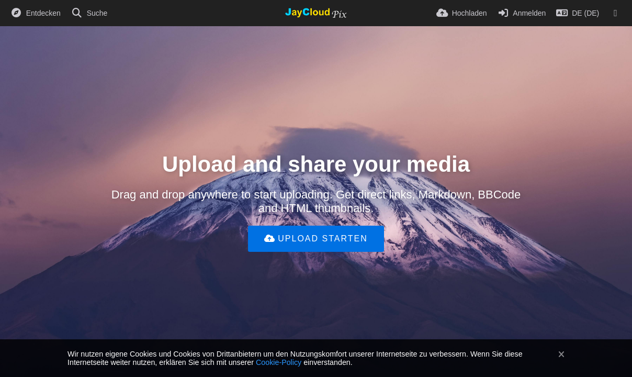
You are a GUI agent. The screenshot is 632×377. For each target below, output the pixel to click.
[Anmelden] (522, 13)
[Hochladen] (461, 13)
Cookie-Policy (278, 362)
